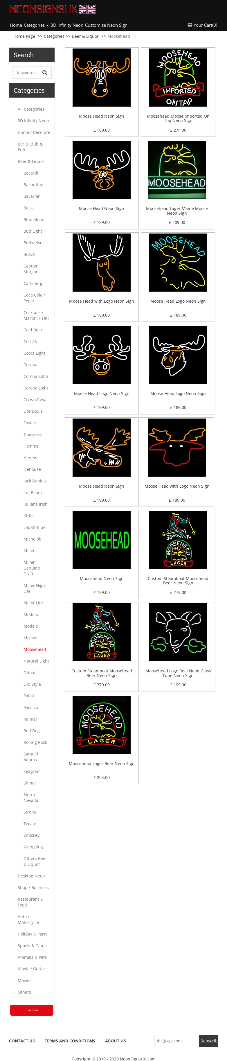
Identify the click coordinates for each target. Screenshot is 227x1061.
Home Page (24, 36)
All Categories (31, 109)
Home (16, 25)
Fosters (30, 423)
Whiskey (31, 835)
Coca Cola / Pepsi (34, 298)
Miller (29, 550)
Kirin (28, 515)
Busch (29, 254)
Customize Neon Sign (106, 25)
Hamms (31, 446)
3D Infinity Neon (67, 25)
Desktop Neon (31, 876)
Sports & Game (32, 945)
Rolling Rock (35, 742)
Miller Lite (33, 603)
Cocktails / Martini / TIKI (36, 315)
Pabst (29, 696)
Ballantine (33, 184)
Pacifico (31, 707)
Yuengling (33, 847)
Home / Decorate (34, 132)
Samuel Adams (31, 756)
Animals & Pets (32, 957)
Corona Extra (36, 376)
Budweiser (34, 242)
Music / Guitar (31, 969)
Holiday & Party (32, 934)
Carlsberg (33, 283)
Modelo (31, 614)
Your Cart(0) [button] (202, 25)
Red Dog (32, 730)
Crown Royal (36, 399)
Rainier (30, 719)
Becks (29, 208)
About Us (115, 1041)
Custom (32, 1010)
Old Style (32, 684)
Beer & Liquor (85, 36)
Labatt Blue (35, 527)
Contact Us (22, 1041)
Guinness (33, 434)
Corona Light (36, 388)
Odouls (30, 672)
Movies (24, 980)
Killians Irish (36, 504)
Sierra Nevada (31, 797)
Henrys (30, 457)
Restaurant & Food (30, 902)
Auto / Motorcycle (28, 919)
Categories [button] (36, 25)
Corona (30, 364)
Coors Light (34, 353)
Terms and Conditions (70, 1041)
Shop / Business (33, 887)
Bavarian (32, 196)
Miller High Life (34, 588)
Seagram (32, 771)
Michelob (33, 539)
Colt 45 (30, 341)
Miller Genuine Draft (32, 568)
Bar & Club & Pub (30, 146)
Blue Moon (34, 219)
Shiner (30, 783)
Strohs (30, 812)
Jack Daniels (35, 481)
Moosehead (35, 649)
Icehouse (32, 469)
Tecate (30, 823)
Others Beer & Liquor (35, 861)
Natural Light (36, 661)
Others (24, 992)
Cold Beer (33, 330)
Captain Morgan (31, 268)
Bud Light (33, 231)
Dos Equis (33, 411)
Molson (31, 637)
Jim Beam (33, 492)
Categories (54, 36)
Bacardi (31, 173)
